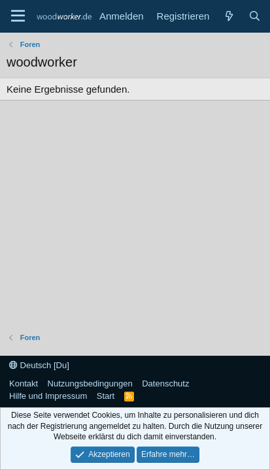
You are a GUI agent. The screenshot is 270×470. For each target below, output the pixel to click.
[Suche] (254, 16)
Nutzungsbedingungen (90, 383)
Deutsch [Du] (39, 365)
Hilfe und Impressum (48, 396)
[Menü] (18, 16)
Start (105, 396)
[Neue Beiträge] (228, 16)
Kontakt (23, 383)
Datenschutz (165, 383)
